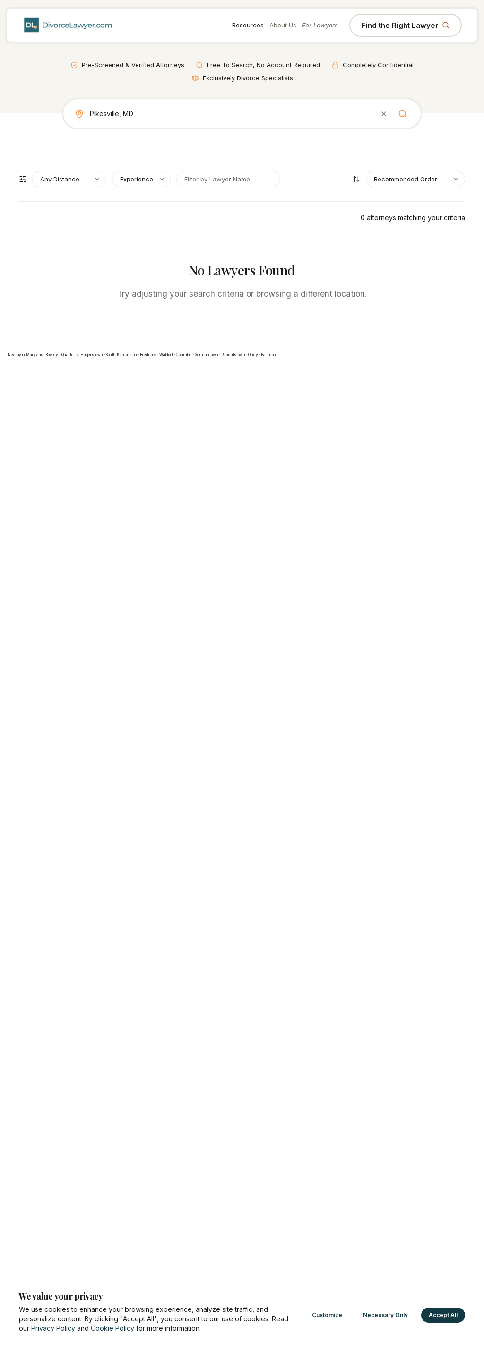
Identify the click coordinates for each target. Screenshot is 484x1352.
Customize (327, 1314)
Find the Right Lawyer (405, 25)
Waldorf (166, 354)
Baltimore (269, 354)
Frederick (148, 354)
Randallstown (233, 354)
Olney (253, 354)
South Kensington (121, 354)
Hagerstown (91, 354)
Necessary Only (385, 1314)
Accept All (443, 1314)
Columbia (184, 354)
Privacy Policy (53, 1328)
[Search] (402, 113)
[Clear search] (383, 113)
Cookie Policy (112, 1328)
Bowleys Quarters (61, 354)
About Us (282, 25)
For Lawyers (320, 25)
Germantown (206, 354)
